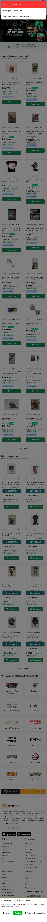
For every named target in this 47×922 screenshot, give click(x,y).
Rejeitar (6, 913)
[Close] (43, 4)
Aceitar (18, 913)
